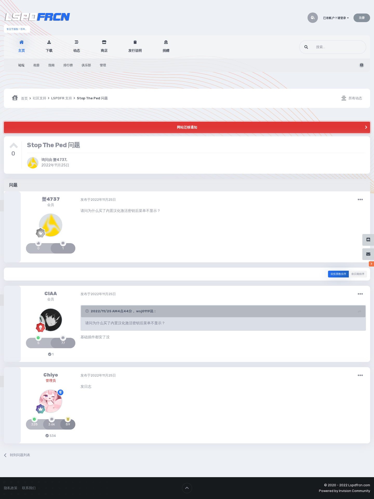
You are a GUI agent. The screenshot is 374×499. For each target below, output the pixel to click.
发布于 (98, 200)
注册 (362, 18)
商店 (104, 51)
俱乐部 (86, 65)
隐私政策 (10, 488)
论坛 (21, 65)
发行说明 (135, 51)
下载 (49, 51)
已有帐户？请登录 (336, 18)
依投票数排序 (338, 274)
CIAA (50, 293)
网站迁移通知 (187, 127)
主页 (21, 51)
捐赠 (166, 51)
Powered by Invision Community (344, 491)
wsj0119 (143, 311)
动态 (76, 51)
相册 (36, 65)
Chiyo (50, 375)
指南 (51, 65)
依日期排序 (357, 274)
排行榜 (68, 65)
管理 (103, 65)
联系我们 (29, 488)
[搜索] (323, 47)
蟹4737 (59, 160)
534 (50, 436)
